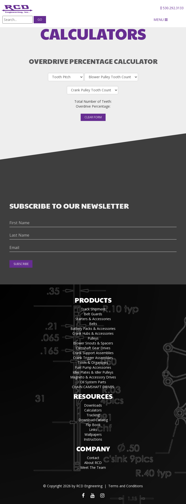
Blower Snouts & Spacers (93, 343)
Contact (93, 457)
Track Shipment (93, 309)
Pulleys (93, 338)
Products (93, 300)
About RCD (93, 462)
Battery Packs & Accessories (93, 328)
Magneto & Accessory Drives (93, 377)
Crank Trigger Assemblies (93, 357)
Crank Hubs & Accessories (93, 333)
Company (93, 448)
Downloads (93, 405)
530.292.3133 (172, 8)
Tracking (93, 415)
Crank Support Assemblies (93, 352)
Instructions (93, 439)
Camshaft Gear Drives (93, 348)
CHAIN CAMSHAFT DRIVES (93, 386)
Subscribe (21, 264)
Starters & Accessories (93, 318)
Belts (93, 323)
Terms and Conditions (125, 486)
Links (93, 429)
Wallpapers (93, 434)
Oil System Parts (93, 382)
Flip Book (93, 424)
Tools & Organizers (93, 362)
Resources (93, 396)
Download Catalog (93, 420)
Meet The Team (93, 467)
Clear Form (93, 117)
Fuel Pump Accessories (93, 367)
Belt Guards (93, 314)
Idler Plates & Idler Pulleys (93, 372)
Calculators (93, 410)
